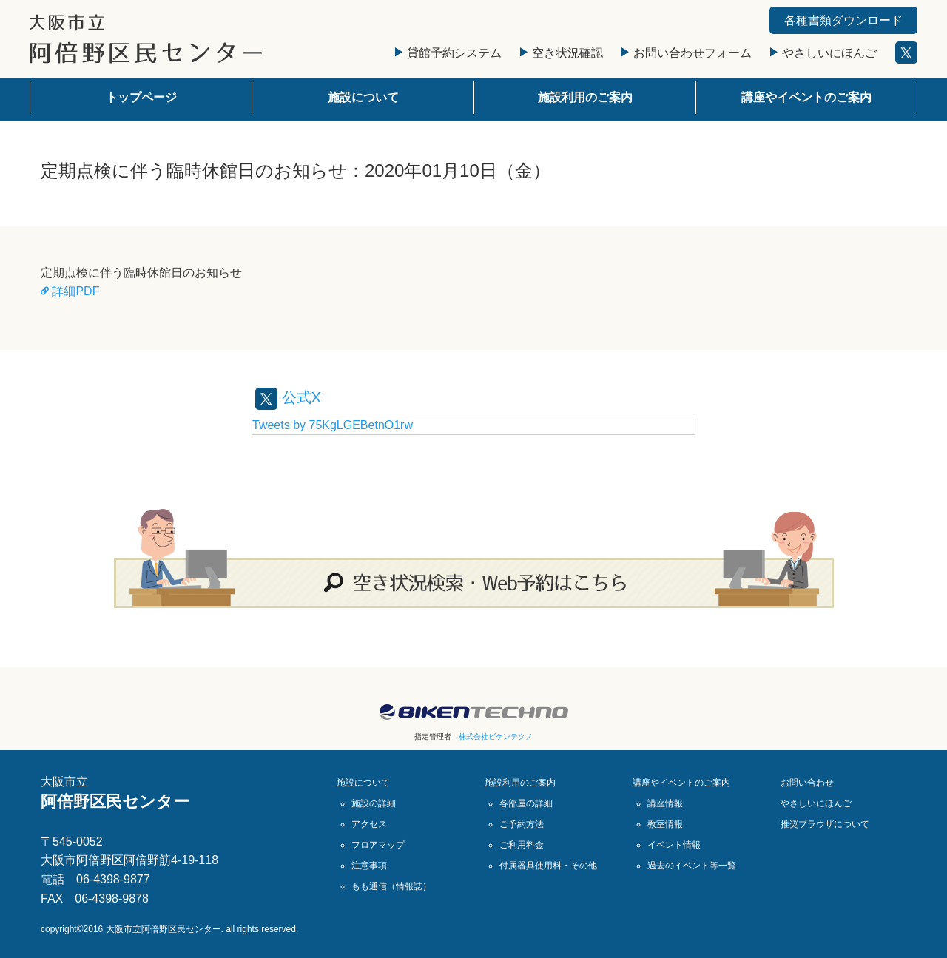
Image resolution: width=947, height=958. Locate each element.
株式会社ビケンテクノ (496, 736)
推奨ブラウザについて (825, 824)
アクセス (369, 824)
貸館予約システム (448, 53)
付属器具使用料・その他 (548, 865)
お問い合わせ (807, 782)
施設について (363, 97)
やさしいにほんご (823, 53)
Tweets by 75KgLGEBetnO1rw (332, 425)
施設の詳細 (373, 803)
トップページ (141, 97)
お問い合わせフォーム (686, 53)
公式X (288, 397)
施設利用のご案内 (585, 97)
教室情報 (665, 824)
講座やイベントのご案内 (806, 97)
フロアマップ (378, 845)
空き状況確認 (561, 53)
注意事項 (369, 865)
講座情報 (665, 803)
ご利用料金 (521, 845)
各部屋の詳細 (526, 803)
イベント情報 (674, 845)
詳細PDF (70, 291)
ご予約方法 (521, 824)
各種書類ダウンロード (843, 20)
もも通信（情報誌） (391, 886)
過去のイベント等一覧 (691, 865)
